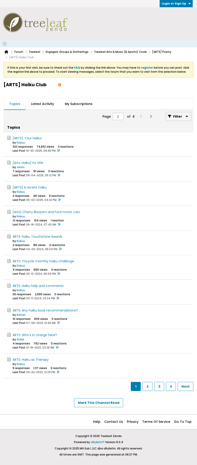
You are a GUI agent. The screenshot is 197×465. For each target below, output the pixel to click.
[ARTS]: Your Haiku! (27, 138)
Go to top (183, 421)
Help (96, 421)
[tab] (15, 104)
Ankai (20, 339)
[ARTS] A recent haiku (30, 187)
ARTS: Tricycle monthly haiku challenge (43, 261)
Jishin (21, 167)
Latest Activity (42, 104)
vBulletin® (97, 442)
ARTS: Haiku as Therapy (31, 359)
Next (185, 386)
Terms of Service (156, 421)
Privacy (132, 421)
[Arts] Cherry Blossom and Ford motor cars (46, 212)
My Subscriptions (79, 104)
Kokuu (21, 142)
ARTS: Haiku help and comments (38, 286)
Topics (14, 104)
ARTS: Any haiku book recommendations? (45, 310)
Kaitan (21, 315)
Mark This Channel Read (98, 402)
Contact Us (113, 421)
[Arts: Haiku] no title (28, 162)
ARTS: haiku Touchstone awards (37, 236)
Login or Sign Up (176, 3)
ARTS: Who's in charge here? (35, 335)
